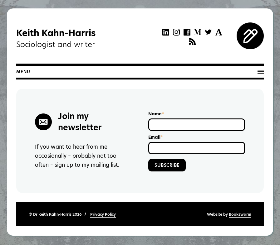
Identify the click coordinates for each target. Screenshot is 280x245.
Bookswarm (240, 214)
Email (155, 137)
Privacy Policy (103, 214)
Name (156, 114)
